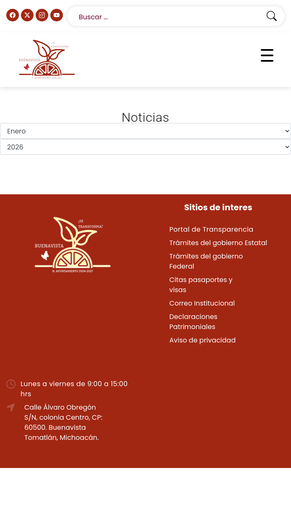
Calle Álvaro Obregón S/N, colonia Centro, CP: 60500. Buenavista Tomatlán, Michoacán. (63, 422)
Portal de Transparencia (211, 229)
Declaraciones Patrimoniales (193, 322)
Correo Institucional (202, 303)
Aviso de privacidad (202, 340)
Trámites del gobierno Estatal (218, 243)
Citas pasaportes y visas (201, 285)
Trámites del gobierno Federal (206, 261)
